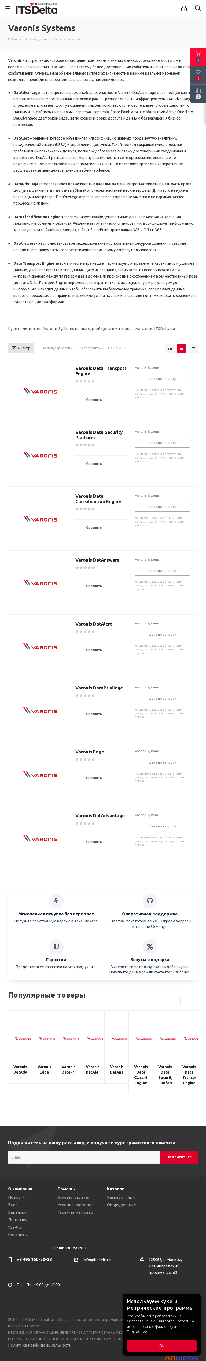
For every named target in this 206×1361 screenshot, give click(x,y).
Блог (12, 1194)
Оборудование (121, 1194)
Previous (185, 1001)
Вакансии (17, 1201)
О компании (20, 1178)
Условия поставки (75, 1194)
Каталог (115, 1178)
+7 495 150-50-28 (34, 1248)
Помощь (66, 1178)
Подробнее (137, 1331)
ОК (161, 1346)
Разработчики (121, 1186)
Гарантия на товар (75, 1201)
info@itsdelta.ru (97, 1249)
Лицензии (18, 1209)
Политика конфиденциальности (39, 1334)
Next (193, 1001)
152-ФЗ (14, 1216)
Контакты (18, 1224)
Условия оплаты (73, 1186)
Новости (16, 1186)
